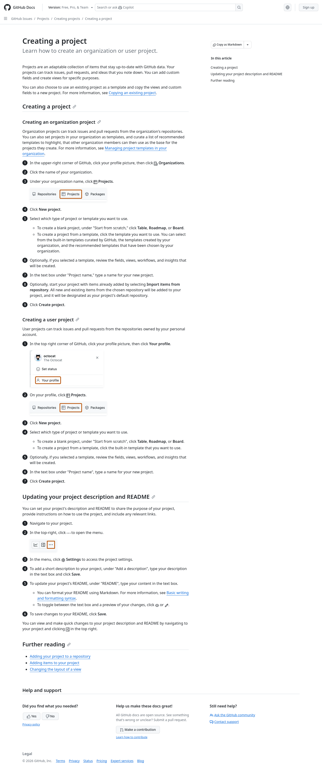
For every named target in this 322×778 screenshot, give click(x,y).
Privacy (74, 761)
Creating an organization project (61, 122)
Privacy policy (31, 724)
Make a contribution (138, 729)
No (50, 716)
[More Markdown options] (248, 44)
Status (88, 761)
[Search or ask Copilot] (169, 7)
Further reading (46, 644)
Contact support (224, 721)
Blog (140, 761)
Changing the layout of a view (55, 669)
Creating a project (98, 18)
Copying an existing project (132, 92)
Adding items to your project (54, 662)
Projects (43, 18)
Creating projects (67, 18)
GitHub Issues (21, 18)
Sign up (308, 7)
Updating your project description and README (88, 496)
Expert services (122, 761)
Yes (31, 716)
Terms (60, 761)
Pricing (102, 761)
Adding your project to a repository (60, 656)
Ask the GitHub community (232, 715)
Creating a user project (50, 319)
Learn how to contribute (131, 737)
